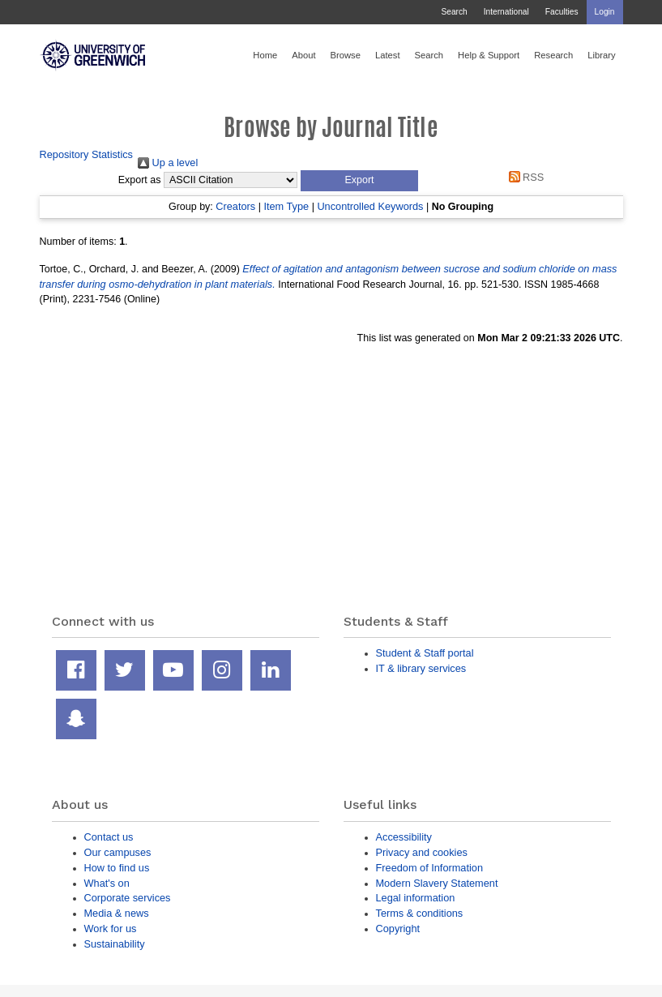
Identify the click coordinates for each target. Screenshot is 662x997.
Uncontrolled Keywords (370, 206)
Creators (235, 206)
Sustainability (114, 944)
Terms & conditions (419, 913)
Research (553, 55)
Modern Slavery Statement (437, 883)
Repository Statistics (87, 154)
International (506, 11)
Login (605, 11)
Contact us (109, 837)
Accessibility (404, 837)
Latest (387, 55)
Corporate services (127, 898)
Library (601, 55)
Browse (346, 55)
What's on (107, 883)
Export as (139, 180)
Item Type (286, 206)
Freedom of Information (430, 868)
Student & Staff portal (425, 653)
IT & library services (421, 668)
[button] (359, 180)
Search (454, 11)
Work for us (110, 928)
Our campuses (118, 852)
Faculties (562, 11)
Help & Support (488, 55)
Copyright (398, 928)
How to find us (117, 868)
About (303, 55)
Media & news (116, 913)
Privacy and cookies (422, 852)
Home (265, 55)
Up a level (168, 162)
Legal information (415, 898)
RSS (523, 177)
